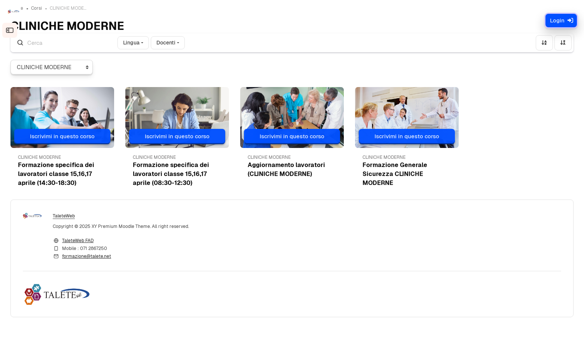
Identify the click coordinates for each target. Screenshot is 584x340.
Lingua (154, 46)
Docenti (189, 46)
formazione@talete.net (109, 261)
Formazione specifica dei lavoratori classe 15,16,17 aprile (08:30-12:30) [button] (185, 178)
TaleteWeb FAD (101, 245)
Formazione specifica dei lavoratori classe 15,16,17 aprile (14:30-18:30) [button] (79, 178)
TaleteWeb (87, 221)
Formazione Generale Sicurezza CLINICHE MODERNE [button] (390, 178)
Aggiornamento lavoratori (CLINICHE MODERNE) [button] (291, 173)
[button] (81, 121)
